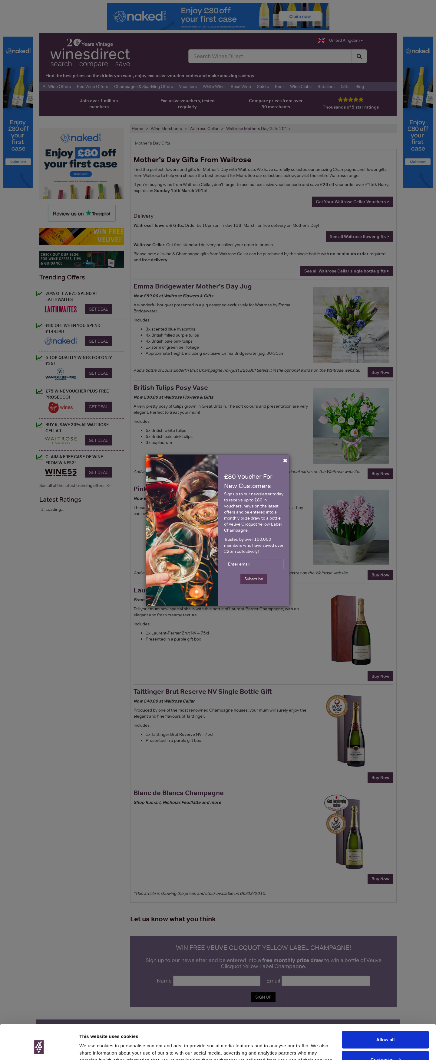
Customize (386, 1030)
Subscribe (253, 579)
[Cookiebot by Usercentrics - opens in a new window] (39, 1048)
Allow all (385, 1010)
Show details (93, 1048)
